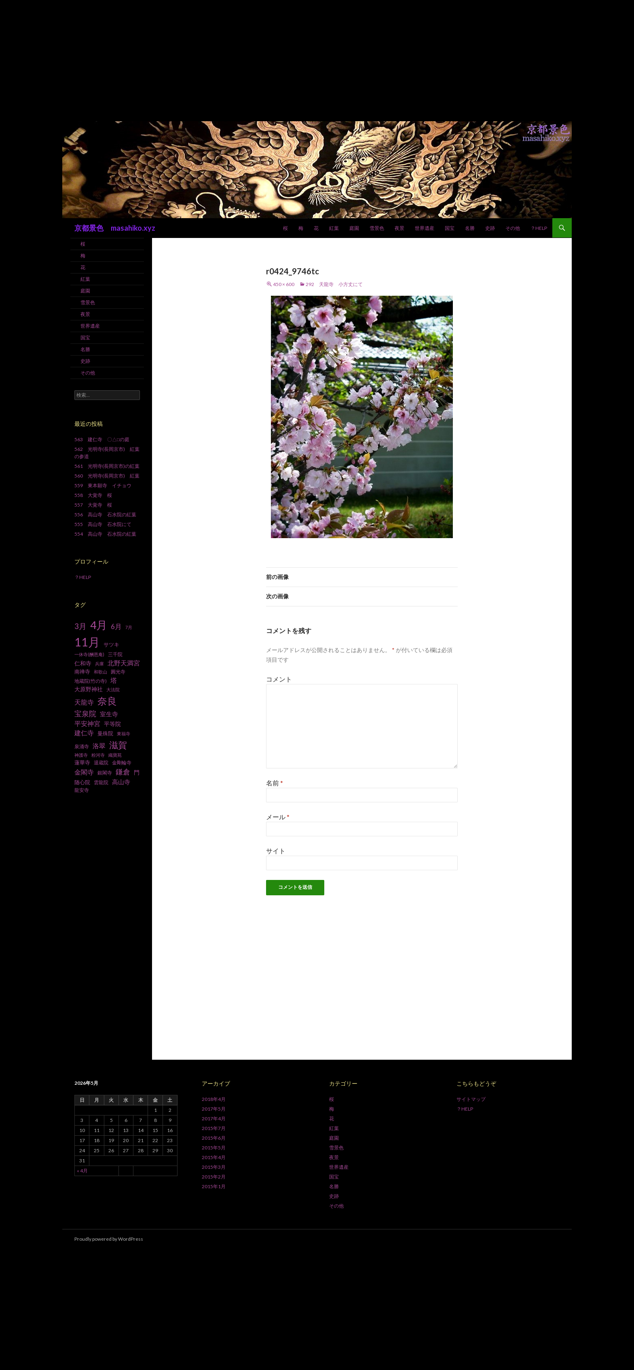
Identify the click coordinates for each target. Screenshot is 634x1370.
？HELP (538, 228)
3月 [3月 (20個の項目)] (80, 626)
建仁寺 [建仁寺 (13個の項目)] (84, 733)
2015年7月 (214, 1128)
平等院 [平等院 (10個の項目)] (112, 723)
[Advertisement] (317, 60)
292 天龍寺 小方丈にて (334, 284)
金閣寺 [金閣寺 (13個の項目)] (84, 772)
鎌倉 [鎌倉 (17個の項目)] (123, 772)
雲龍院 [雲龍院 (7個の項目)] (101, 782)
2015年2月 (214, 1177)
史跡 (490, 228)
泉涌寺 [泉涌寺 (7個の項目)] (81, 746)
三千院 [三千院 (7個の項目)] (115, 654)
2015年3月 (214, 1167)
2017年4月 (214, 1118)
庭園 (354, 228)
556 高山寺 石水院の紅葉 (105, 514)
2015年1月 (214, 1186)
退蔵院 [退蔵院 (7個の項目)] (101, 762)
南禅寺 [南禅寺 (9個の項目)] (82, 671)
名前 (274, 783)
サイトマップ (471, 1099)
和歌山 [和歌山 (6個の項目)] (100, 671)
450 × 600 (283, 284)
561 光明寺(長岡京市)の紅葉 (106, 466)
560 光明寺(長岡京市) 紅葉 (106, 476)
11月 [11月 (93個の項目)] (87, 642)
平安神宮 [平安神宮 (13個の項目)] (87, 723)
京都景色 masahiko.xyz (114, 227)
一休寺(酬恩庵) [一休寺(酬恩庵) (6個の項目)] (89, 654)
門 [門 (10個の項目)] (136, 772)
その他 (512, 228)
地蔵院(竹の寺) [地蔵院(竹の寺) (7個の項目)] (90, 681)
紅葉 (334, 228)
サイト (275, 850)
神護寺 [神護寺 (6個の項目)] (81, 755)
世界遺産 (424, 228)
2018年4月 (214, 1099)
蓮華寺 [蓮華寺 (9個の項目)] (82, 762)
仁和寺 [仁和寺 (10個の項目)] (82, 663)
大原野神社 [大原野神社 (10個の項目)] (88, 689)
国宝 (449, 228)
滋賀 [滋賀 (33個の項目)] (118, 744)
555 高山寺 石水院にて (102, 524)
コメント (279, 679)
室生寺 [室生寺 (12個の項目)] (109, 714)
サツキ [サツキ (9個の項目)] (111, 644)
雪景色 (377, 228)
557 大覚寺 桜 (93, 505)
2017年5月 (214, 1109)
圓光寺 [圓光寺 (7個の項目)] (118, 671)
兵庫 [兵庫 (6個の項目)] (99, 663)
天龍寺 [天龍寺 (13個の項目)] (84, 702)
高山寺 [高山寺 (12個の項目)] (121, 781)
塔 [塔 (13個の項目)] (113, 680)
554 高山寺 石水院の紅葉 (105, 534)
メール (278, 817)
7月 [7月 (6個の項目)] (128, 627)
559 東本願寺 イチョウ (102, 485)
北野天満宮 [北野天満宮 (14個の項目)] (124, 663)
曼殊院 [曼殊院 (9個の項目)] (105, 733)
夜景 (399, 228)
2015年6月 (214, 1138)
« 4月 (82, 1171)
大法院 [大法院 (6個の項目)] (113, 689)
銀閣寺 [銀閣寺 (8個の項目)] (104, 773)
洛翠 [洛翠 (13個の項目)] (99, 745)
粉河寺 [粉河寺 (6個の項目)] (98, 755)
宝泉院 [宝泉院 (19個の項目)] (85, 713)
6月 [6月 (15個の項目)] (116, 627)
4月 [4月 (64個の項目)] (98, 625)
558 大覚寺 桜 (93, 495)
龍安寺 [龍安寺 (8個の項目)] (81, 790)
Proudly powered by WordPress (108, 1239)
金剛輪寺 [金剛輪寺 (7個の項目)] (121, 762)
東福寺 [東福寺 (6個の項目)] (123, 733)
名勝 (470, 228)
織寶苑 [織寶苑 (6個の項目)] (115, 755)
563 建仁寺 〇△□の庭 (101, 439)
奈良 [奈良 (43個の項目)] (107, 701)
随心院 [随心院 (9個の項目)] (82, 782)
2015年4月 (214, 1157)
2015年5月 (214, 1148)
